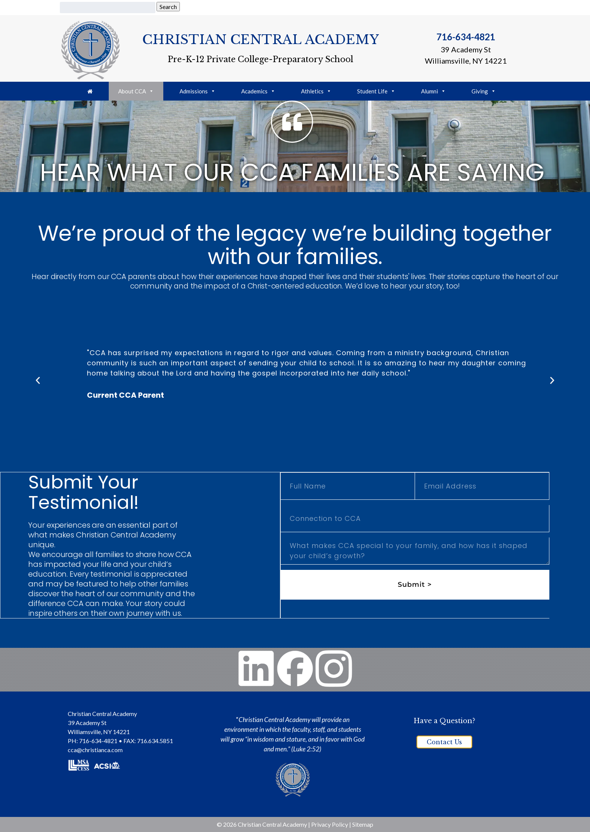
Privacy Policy (329, 824)
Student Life (376, 91)
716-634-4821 (465, 36)
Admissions (197, 91)
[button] (38, 380)
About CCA (136, 91)
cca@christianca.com (95, 749)
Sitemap (362, 824)
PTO (383, 7)
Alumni (433, 91)
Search (168, 6)
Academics (258, 91)
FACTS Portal (415, 7)
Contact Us (444, 742)
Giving (360, 7)
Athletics (316, 91)
